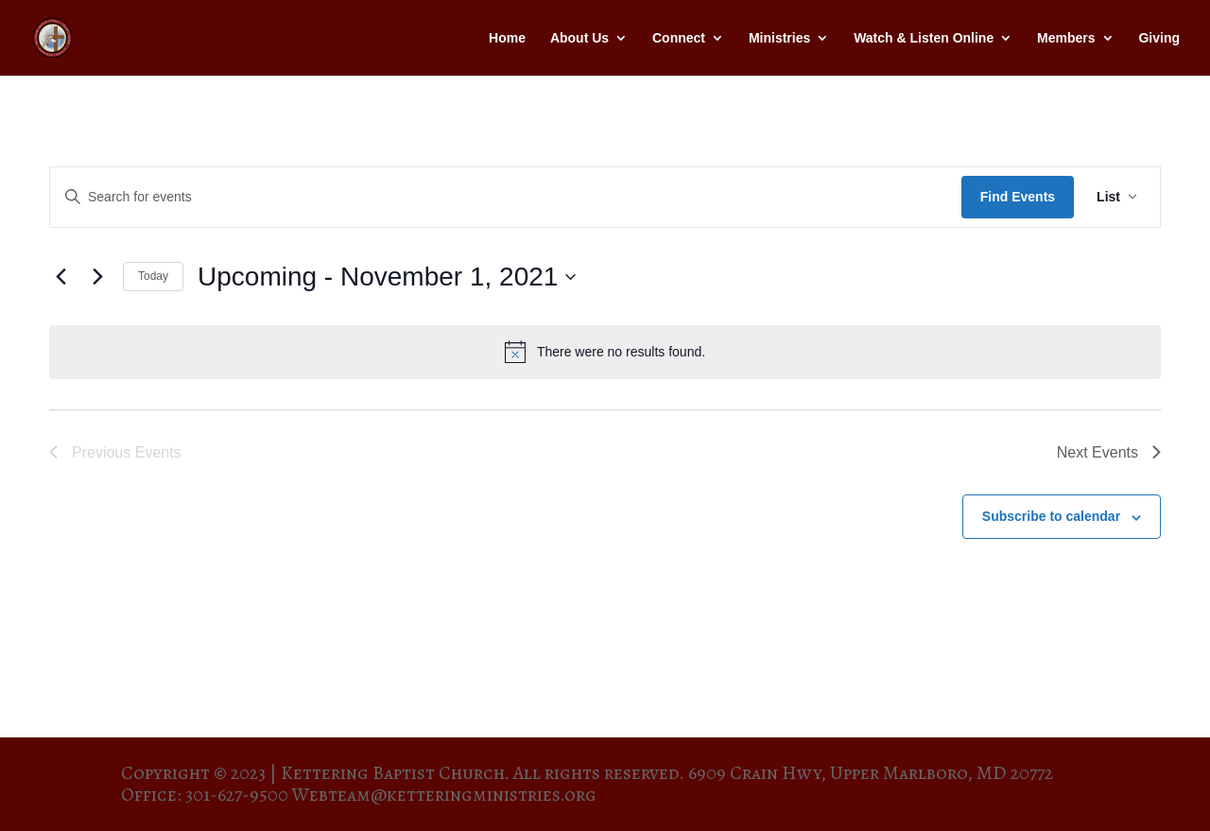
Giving (1159, 38)
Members (1066, 38)
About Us (579, 38)
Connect (678, 38)
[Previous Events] (60, 277)
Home (507, 38)
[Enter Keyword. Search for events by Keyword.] (505, 197)
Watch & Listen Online (924, 38)
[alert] (605, 351)
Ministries (779, 38)
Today (153, 276)
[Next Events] (97, 277)
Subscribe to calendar (1051, 516)
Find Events (1017, 196)
